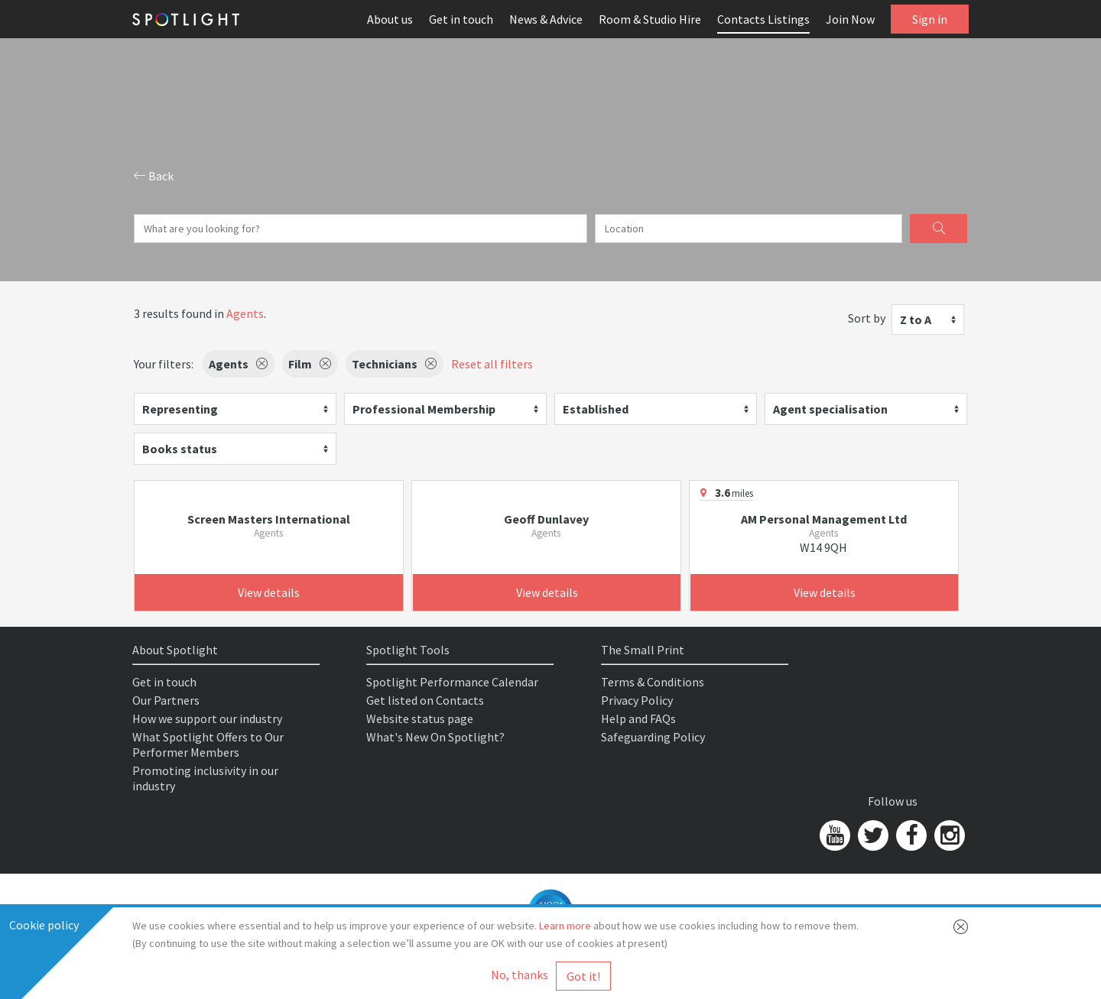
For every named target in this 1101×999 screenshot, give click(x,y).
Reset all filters (492, 363)
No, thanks (519, 974)
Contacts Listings (763, 19)
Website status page (419, 718)
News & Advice (546, 19)
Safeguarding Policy (653, 736)
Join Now (850, 19)
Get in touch (461, 19)
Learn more (565, 926)
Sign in (929, 19)
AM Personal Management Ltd (824, 519)
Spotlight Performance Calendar (452, 681)
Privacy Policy (637, 700)
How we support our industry (207, 718)
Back (154, 175)
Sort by (866, 318)
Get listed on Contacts (425, 700)
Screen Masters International (268, 519)
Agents (245, 313)
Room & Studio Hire (650, 19)
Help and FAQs (638, 718)
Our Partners (166, 700)
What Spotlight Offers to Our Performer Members (208, 744)
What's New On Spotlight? (435, 736)
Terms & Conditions (652, 681)
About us (390, 19)
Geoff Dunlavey (546, 519)
